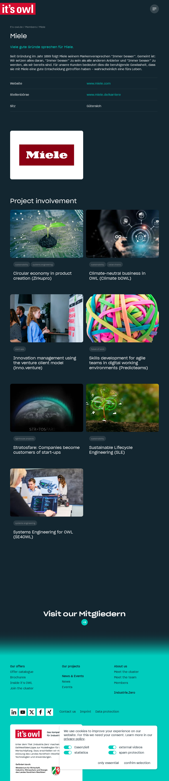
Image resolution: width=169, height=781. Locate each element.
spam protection (126, 752)
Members (31, 27)
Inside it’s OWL (21, 683)
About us (120, 666)
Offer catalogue (21, 672)
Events (67, 687)
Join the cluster (22, 688)
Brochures (18, 677)
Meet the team (125, 677)
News (66, 681)
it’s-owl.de (16, 27)
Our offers (17, 666)
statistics (76, 752)
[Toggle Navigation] (154, 8)
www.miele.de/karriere (104, 94)
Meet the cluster (126, 672)
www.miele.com (99, 83)
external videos (125, 747)
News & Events (73, 676)
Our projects (71, 666)
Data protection (107, 711)
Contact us (68, 711)
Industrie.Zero (124, 692)
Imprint (85, 711)
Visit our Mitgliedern (84, 617)
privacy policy (74, 739)
